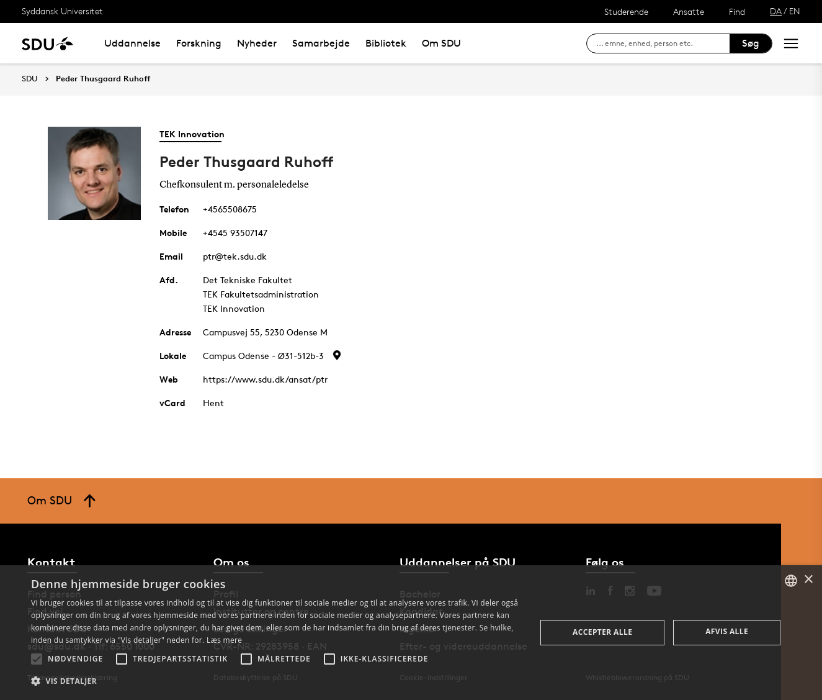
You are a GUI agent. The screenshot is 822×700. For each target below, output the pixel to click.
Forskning (198, 43)
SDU (30, 79)
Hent (213, 403)
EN (794, 11)
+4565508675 (230, 209)
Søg (750, 43)
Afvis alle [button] (726, 631)
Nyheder (257, 43)
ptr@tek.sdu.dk (235, 256)
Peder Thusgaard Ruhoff (103, 79)
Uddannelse (132, 43)
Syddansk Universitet (62, 11)
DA (776, 11)
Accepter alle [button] (602, 632)
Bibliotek (385, 43)
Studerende (626, 11)
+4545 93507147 (235, 232)
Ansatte (688, 11)
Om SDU (441, 43)
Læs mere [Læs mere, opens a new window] (224, 640)
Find (737, 11)
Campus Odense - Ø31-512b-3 (263, 355)
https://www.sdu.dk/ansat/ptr (265, 379)
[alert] (411, 632)
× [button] (808, 579)
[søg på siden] (663, 43)
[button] (36, 659)
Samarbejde (321, 43)
